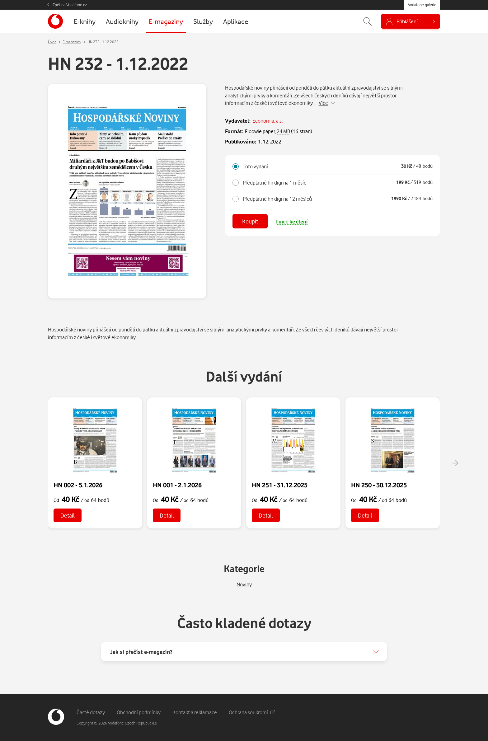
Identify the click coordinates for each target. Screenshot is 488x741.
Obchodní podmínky (139, 712)
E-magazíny (72, 42)
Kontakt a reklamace (194, 712)
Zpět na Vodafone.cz (70, 4)
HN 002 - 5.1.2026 (78, 485)
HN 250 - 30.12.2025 (379, 485)
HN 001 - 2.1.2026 (177, 485)
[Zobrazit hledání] (367, 21)
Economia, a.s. (267, 120)
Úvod (52, 42)
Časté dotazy (91, 712)
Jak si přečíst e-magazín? (141, 651)
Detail (67, 515)
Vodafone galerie (422, 4)
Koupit (250, 221)
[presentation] (455, 463)
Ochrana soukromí (252, 712)
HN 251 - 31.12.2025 (279, 485)
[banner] (55, 21)
